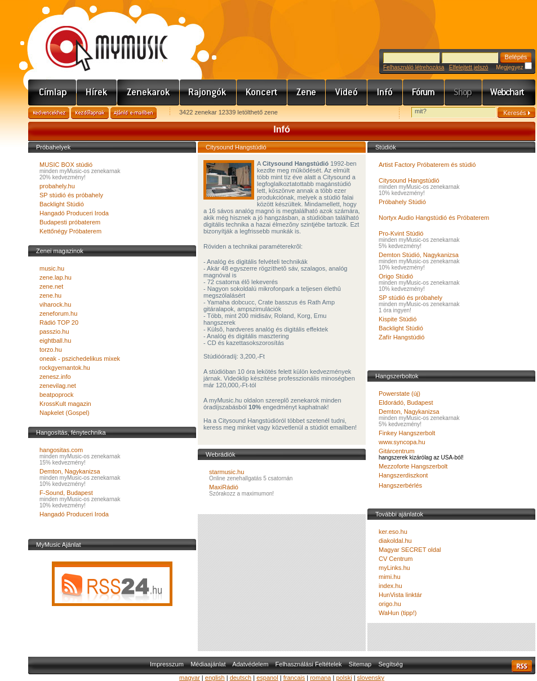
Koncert (262, 92)
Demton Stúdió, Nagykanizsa (419, 254)
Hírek (97, 92)
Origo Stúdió (396, 276)
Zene (306, 92)
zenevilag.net (57, 385)
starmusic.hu (226, 471)
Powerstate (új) (399, 393)
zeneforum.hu (58, 313)
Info (385, 92)
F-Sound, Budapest (66, 492)
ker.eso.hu (393, 531)
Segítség (390, 664)
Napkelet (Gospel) (64, 412)
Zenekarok (148, 92)
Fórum (424, 92)
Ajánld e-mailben (133, 113)
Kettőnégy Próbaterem (70, 231)
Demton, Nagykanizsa (69, 471)
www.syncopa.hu (402, 442)
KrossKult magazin (65, 403)
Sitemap (360, 664)
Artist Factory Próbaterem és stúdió (427, 164)
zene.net (51, 286)
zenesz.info (55, 376)
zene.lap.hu (55, 277)
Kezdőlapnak (90, 113)
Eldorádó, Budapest (406, 402)
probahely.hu (57, 186)
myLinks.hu (394, 567)
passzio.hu (54, 331)
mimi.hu (390, 576)
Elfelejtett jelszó (468, 67)
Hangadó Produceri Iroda (74, 213)
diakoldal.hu (395, 540)
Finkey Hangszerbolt (407, 433)
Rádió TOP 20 (58, 322)
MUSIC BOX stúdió (65, 164)
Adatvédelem (250, 664)
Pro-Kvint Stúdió (401, 233)
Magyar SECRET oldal (410, 549)
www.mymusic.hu (97, 36)
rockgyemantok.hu (64, 367)
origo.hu (390, 603)
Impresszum (167, 664)
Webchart (508, 92)
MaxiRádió (223, 487)
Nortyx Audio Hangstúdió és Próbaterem (434, 217)
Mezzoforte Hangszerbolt (413, 466)
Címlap (52, 92)
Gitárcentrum (397, 451)
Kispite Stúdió (397, 319)
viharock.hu (55, 304)
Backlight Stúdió (61, 204)
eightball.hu (55, 340)
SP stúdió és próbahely (71, 195)
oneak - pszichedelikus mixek (79, 358)
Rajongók (208, 92)
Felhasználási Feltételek (309, 664)
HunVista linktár (400, 594)
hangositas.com (61, 449)
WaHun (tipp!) (397, 612)
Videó (346, 92)
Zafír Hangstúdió (401, 337)
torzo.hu (50, 349)
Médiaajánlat (207, 664)
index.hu (390, 585)
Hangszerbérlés (400, 485)
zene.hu (50, 295)
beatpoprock (56, 394)
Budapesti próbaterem (69, 222)
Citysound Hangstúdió (409, 180)
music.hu (51, 268)
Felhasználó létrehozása (413, 67)
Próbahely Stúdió (402, 201)
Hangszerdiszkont (403, 475)
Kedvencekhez (48, 113)
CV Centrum (396, 558)
